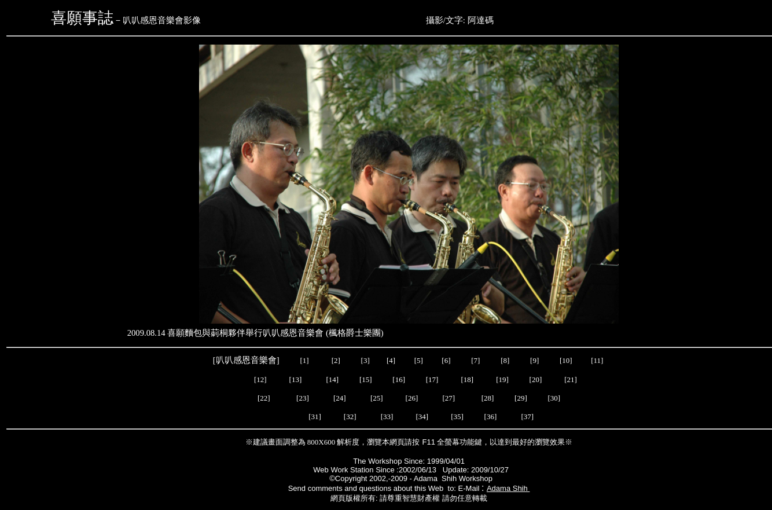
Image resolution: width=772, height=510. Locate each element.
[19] (502, 379)
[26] (411, 398)
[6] (445, 360)
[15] (365, 379)
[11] (598, 360)
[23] (302, 398)
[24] (340, 398)
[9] (535, 360)
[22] (265, 398)
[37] (525, 416)
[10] (566, 360)
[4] (390, 360)
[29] (519, 398)
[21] (571, 379)
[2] (335, 360)
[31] (314, 416)
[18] (467, 379)
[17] (432, 379)
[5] (418, 360)
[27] (447, 398)
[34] (422, 416)
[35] (458, 416)
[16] (398, 379)
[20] (536, 379)
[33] (387, 416)
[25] (377, 398)
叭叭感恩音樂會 (246, 360)
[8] (505, 360)
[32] (351, 416)
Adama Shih (508, 488)
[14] (332, 379)
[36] (490, 416)
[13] (295, 379)
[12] (260, 379)
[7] (475, 360)
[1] (304, 360)
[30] (552, 398)
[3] (365, 360)
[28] (487, 398)
